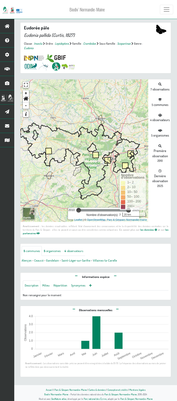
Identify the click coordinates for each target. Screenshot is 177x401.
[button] (26, 99)
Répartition (60, 285)
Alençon (27, 260)
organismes (52, 251)
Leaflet (78, 219)
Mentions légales (137, 389)
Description (31, 285)
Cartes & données (97, 389)
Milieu (46, 285)
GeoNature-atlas (59, 398)
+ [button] (26, 93)
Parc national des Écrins (95, 398)
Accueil (49, 389)
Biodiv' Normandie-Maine (87, 9)
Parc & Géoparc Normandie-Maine (70, 389)
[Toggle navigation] (166, 9)
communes (32, 251)
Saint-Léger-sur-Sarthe (76, 260)
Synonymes (78, 285)
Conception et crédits (117, 389)
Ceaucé (38, 260)
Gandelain (52, 260)
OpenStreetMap (96, 219)
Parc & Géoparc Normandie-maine (127, 219)
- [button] (26, 106)
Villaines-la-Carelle (105, 260)
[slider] (78, 210)
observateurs (73, 251)
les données (148, 229)
